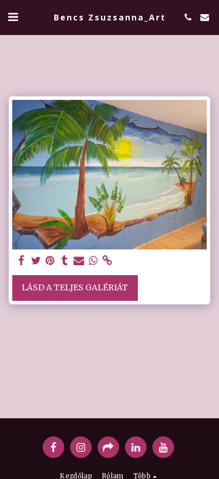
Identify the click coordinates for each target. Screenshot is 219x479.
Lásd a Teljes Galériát (75, 287)
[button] (13, 16)
